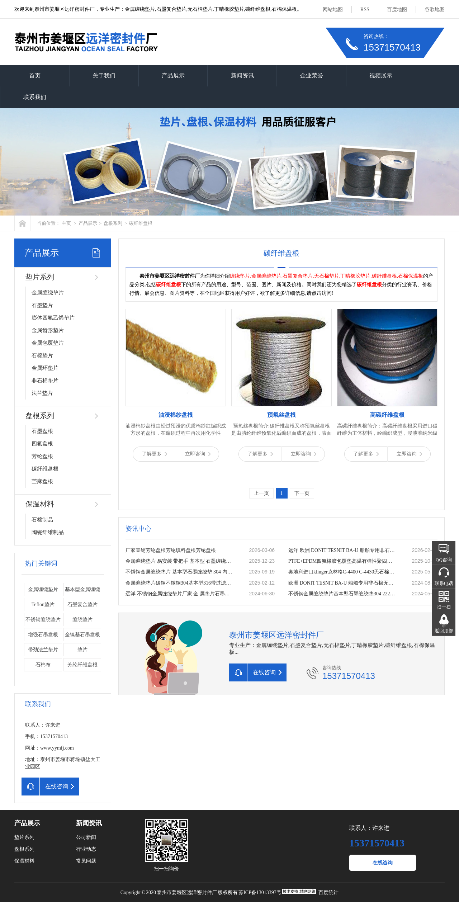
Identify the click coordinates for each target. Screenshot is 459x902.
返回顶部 (444, 630)
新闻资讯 (242, 75)
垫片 (82, 649)
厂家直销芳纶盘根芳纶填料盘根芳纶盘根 (171, 550)
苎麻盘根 (42, 481)
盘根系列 (113, 223)
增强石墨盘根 (43, 634)
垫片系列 (39, 277)
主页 (66, 223)
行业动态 (86, 849)
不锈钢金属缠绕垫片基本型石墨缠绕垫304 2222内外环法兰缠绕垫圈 (342, 593)
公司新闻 (86, 837)
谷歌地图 (435, 9)
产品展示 (173, 75)
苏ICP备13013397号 (259, 892)
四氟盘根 (42, 444)
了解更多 (154, 454)
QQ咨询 (444, 559)
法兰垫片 (42, 393)
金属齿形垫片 (48, 330)
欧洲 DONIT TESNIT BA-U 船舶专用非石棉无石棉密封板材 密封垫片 (342, 583)
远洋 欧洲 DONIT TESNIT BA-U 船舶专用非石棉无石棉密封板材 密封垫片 (342, 550)
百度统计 (328, 892)
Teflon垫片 (43, 604)
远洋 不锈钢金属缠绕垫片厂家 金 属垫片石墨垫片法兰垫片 (180, 593)
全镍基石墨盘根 (82, 634)
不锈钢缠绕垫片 (43, 619)
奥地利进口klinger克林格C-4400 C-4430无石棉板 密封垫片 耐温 (342, 572)
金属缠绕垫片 (48, 293)
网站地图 (333, 9)
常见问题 (86, 861)
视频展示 (380, 75)
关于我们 (104, 75)
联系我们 (34, 97)
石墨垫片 (42, 305)
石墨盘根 (42, 431)
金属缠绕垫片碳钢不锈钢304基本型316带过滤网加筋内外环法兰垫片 (180, 583)
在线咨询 (383, 862)
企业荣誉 (311, 75)
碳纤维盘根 (140, 223)
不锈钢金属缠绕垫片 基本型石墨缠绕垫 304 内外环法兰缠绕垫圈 (180, 572)
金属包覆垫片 (48, 343)
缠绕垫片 (82, 619)
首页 (35, 75)
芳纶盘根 (42, 456)
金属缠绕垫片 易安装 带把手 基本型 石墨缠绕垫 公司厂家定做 (180, 561)
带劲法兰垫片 (43, 649)
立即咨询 (197, 454)
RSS (364, 9)
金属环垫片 (45, 368)
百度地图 (397, 9)
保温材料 (39, 504)
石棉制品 (42, 520)
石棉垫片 (42, 355)
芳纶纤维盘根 (82, 664)
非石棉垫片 (45, 380)
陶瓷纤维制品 (48, 532)
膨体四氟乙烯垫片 (53, 318)
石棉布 (43, 664)
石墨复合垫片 (82, 604)
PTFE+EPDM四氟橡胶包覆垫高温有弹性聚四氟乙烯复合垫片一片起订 (342, 561)
